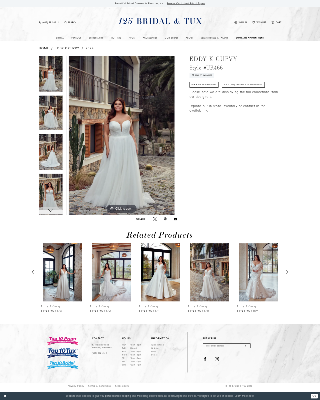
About (153, 352)
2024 (90, 48)
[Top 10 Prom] (62, 341)
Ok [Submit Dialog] (314, 395)
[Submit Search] (65, 22)
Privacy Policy (76, 386)
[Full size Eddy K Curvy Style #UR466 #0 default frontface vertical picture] (122, 135)
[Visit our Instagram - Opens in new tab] (217, 359)
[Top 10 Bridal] (62, 365)
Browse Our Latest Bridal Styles (187, 3)
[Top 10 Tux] (62, 353)
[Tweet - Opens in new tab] (155, 219)
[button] (241, 22)
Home (44, 48)
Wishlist (155, 348)
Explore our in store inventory (214, 107)
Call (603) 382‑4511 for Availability (244, 85)
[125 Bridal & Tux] (160, 21)
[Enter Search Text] (83, 22)
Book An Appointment (205, 85)
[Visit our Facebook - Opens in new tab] (205, 359)
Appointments (157, 345)
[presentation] (62, 272)
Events (154, 355)
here (251, 396)
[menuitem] (49, 22)
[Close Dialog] (5, 396)
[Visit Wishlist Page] (259, 22)
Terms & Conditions (99, 386)
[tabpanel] (51, 76)
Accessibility (122, 386)
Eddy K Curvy (67, 48)
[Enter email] (226, 346)
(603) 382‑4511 (99, 353)
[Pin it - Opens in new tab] (165, 219)
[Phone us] (49, 22)
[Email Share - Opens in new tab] (175, 219)
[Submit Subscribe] (245, 346)
